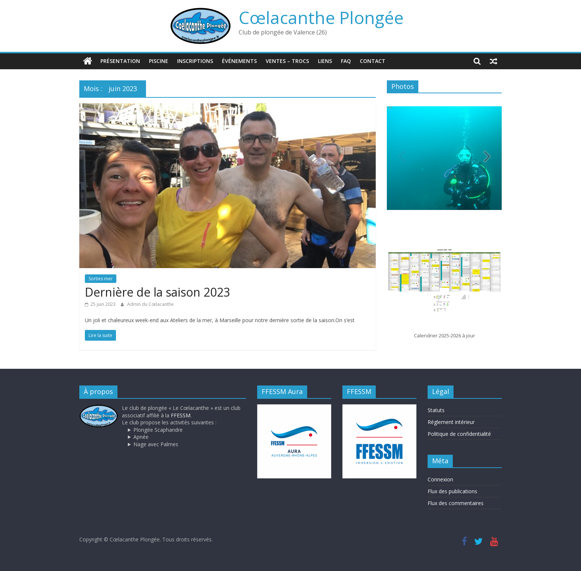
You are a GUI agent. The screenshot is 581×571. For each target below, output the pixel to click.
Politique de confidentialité (459, 433)
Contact (372, 60)
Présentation (120, 60)
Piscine (158, 60)
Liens (325, 60)
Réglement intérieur (451, 421)
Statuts (436, 410)
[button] (487, 158)
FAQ (346, 60)
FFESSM (180, 414)
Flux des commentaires (456, 502)
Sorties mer (101, 279)
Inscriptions (195, 60)
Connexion (440, 478)
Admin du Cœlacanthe (150, 304)
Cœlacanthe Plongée (321, 17)
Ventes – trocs (287, 60)
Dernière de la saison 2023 (157, 292)
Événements (239, 60)
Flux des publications (452, 490)
